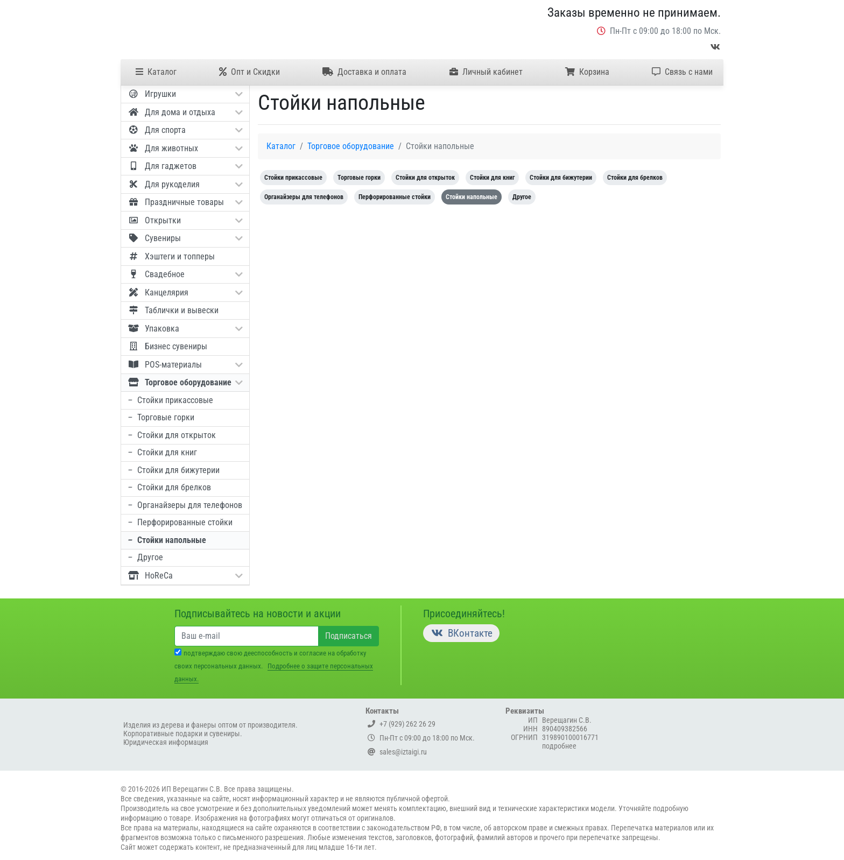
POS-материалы (185, 364)
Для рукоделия (185, 184)
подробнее (559, 746)
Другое (145, 557)
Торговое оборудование (185, 382)
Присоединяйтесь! (464, 613)
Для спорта (185, 129)
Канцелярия (185, 292)
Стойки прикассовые (170, 400)
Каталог (156, 72)
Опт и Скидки (249, 72)
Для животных (185, 148)
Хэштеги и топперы (171, 256)
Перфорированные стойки (180, 522)
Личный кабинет (486, 72)
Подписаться (348, 636)
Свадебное (185, 274)
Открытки (185, 220)
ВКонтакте (461, 633)
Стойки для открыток (171, 435)
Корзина (587, 72)
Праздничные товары (185, 201)
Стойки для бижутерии (173, 470)
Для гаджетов (185, 165)
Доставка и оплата (364, 72)
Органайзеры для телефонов (184, 505)
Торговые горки (160, 417)
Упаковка (185, 328)
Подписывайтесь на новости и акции (257, 613)
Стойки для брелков (169, 487)
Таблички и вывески (173, 310)
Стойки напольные (166, 540)
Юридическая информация (165, 742)
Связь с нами (682, 72)
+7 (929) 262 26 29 (401, 724)
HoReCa (185, 575)
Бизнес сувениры (167, 346)
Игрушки (185, 93)
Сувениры (185, 237)
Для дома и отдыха (185, 112)
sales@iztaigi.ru (397, 752)
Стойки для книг (162, 452)
